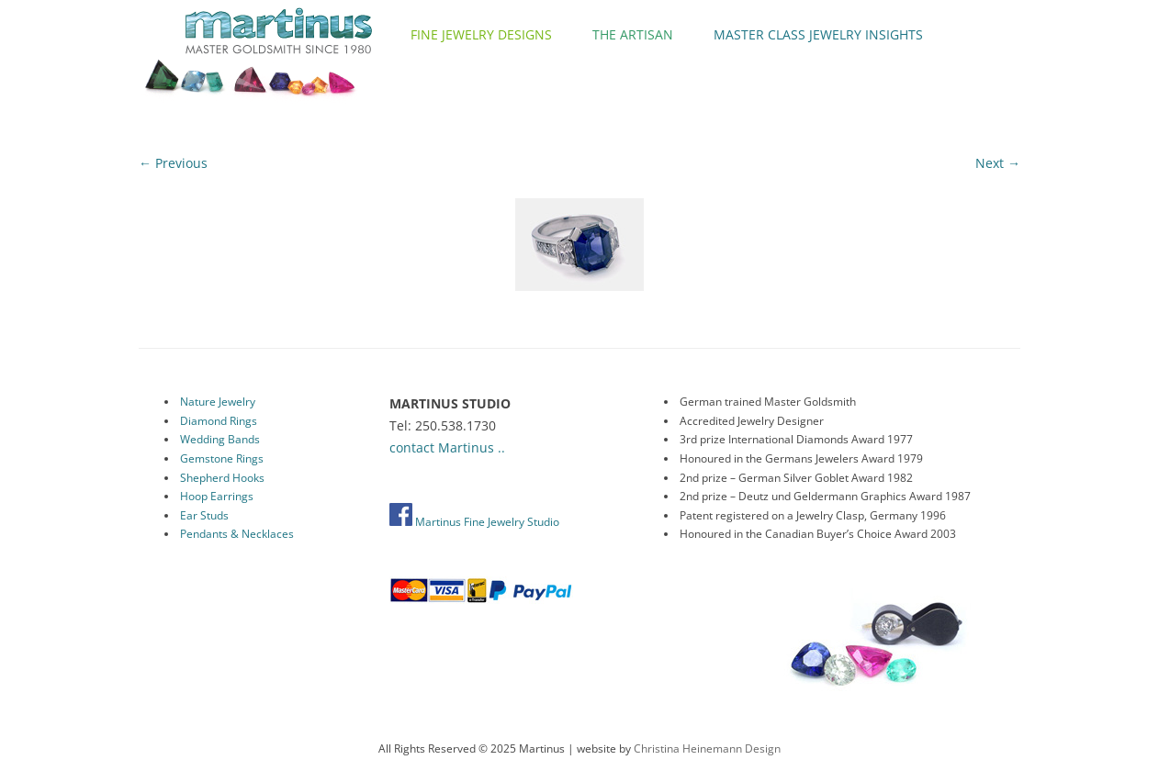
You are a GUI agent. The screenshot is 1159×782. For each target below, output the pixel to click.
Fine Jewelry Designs (481, 34)
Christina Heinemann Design (707, 748)
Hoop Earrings (216, 496)
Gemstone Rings (222, 458)
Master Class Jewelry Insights (818, 34)
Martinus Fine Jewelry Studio (474, 522)
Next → (997, 163)
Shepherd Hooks (222, 478)
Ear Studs (204, 515)
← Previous (173, 163)
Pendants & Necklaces (237, 534)
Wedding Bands (220, 439)
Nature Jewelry (217, 401)
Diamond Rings (218, 421)
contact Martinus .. (447, 447)
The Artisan (632, 34)
